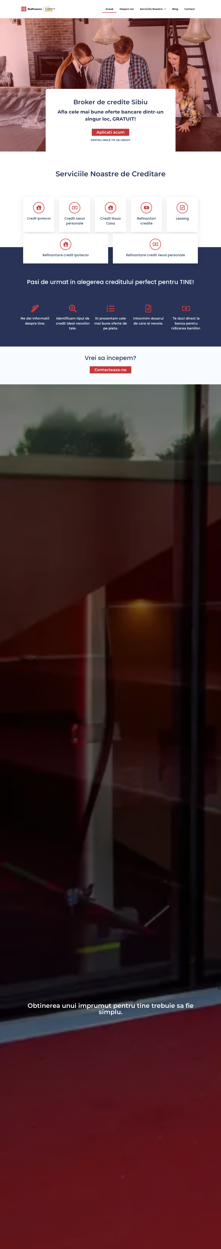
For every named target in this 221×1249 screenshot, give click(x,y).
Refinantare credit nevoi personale (155, 255)
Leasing (182, 218)
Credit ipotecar (39, 218)
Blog (175, 9)
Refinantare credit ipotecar (65, 255)
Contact (189, 9)
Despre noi (127, 9)
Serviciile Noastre (153, 9)
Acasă (109, 9)
